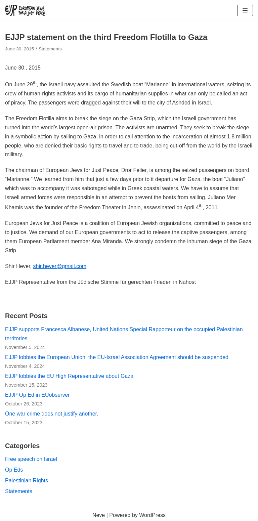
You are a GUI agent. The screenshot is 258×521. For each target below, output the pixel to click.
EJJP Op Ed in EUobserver (37, 395)
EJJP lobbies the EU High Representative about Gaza (69, 376)
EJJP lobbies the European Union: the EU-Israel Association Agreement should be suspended (116, 357)
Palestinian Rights (26, 480)
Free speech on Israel (31, 459)
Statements (50, 48)
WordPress (152, 515)
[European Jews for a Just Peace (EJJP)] (25, 10)
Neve (98, 515)
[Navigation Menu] (245, 10)
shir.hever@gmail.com (60, 266)
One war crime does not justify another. (51, 414)
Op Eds (14, 470)
